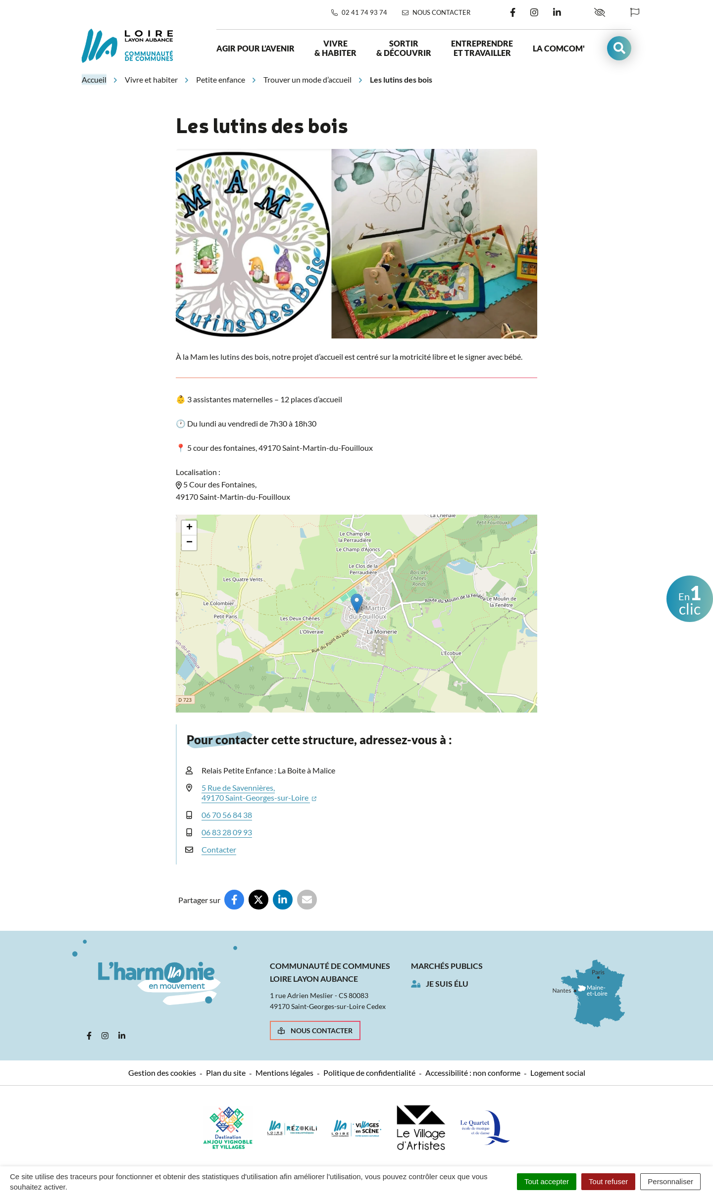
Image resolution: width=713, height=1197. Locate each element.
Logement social (557, 1072)
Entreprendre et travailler (482, 48)
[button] (619, 48)
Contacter (219, 849)
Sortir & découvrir (403, 48)
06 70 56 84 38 (227, 814)
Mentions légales (284, 1072)
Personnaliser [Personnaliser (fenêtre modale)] (670, 1181)
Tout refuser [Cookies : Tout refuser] (608, 1181)
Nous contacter (315, 1030)
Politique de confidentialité (369, 1072)
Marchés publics (447, 965)
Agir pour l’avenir (255, 48)
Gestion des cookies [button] (162, 1072)
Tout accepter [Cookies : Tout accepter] (546, 1181)
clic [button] (689, 599)
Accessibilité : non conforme (472, 1072)
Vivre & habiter (335, 48)
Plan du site (226, 1072)
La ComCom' (559, 48)
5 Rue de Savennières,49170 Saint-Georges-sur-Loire (259, 792)
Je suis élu (447, 983)
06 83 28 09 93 (227, 832)
